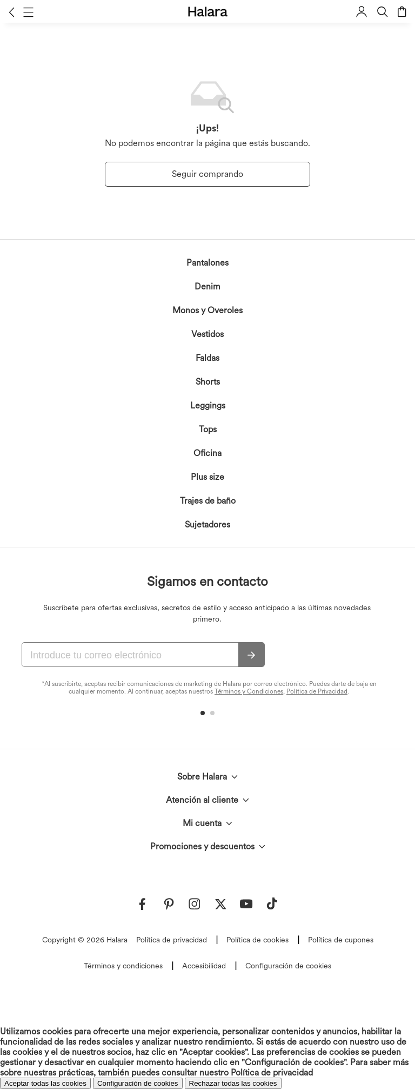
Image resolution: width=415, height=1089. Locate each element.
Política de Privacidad (316, 691)
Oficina (207, 453)
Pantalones (207, 263)
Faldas (207, 358)
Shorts (208, 382)
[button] (12, 12)
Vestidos (207, 334)
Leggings (207, 405)
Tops (208, 429)
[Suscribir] (251, 655)
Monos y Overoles (207, 310)
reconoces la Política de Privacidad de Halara (179, 1051)
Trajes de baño (208, 501)
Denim (207, 286)
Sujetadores (207, 524)
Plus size (207, 477)
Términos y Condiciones (249, 691)
